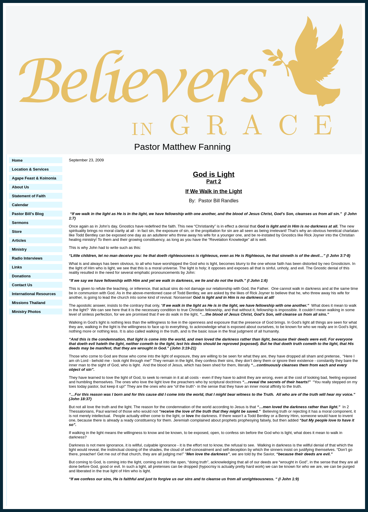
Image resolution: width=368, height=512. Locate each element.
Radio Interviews (27, 258)
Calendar (20, 205)
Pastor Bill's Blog (28, 214)
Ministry (19, 249)
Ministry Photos (26, 311)
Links (17, 267)
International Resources (34, 294)
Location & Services (30, 169)
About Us (20, 187)
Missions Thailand (28, 302)
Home (17, 160)
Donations (21, 276)
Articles (19, 240)
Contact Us (22, 285)
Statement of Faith (28, 196)
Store (17, 231)
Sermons (20, 222)
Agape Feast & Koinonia (34, 178)
